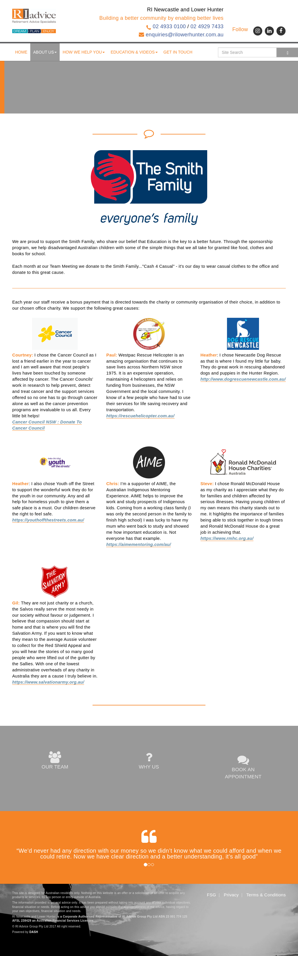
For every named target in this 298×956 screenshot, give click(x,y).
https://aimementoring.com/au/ (138, 544)
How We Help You (84, 52)
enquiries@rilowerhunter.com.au (185, 35)
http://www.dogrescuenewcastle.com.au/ (243, 379)
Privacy (231, 894)
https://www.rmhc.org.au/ (227, 538)
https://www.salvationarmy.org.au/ (48, 682)
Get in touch (178, 52)
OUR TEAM (55, 761)
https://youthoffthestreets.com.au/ (48, 520)
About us (45, 52)
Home (21, 52)
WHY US (149, 761)
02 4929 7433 (207, 26)
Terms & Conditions (266, 894)
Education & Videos (134, 52)
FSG (211, 894)
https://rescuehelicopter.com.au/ (140, 416)
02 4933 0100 (169, 26)
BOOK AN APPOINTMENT (243, 767)
